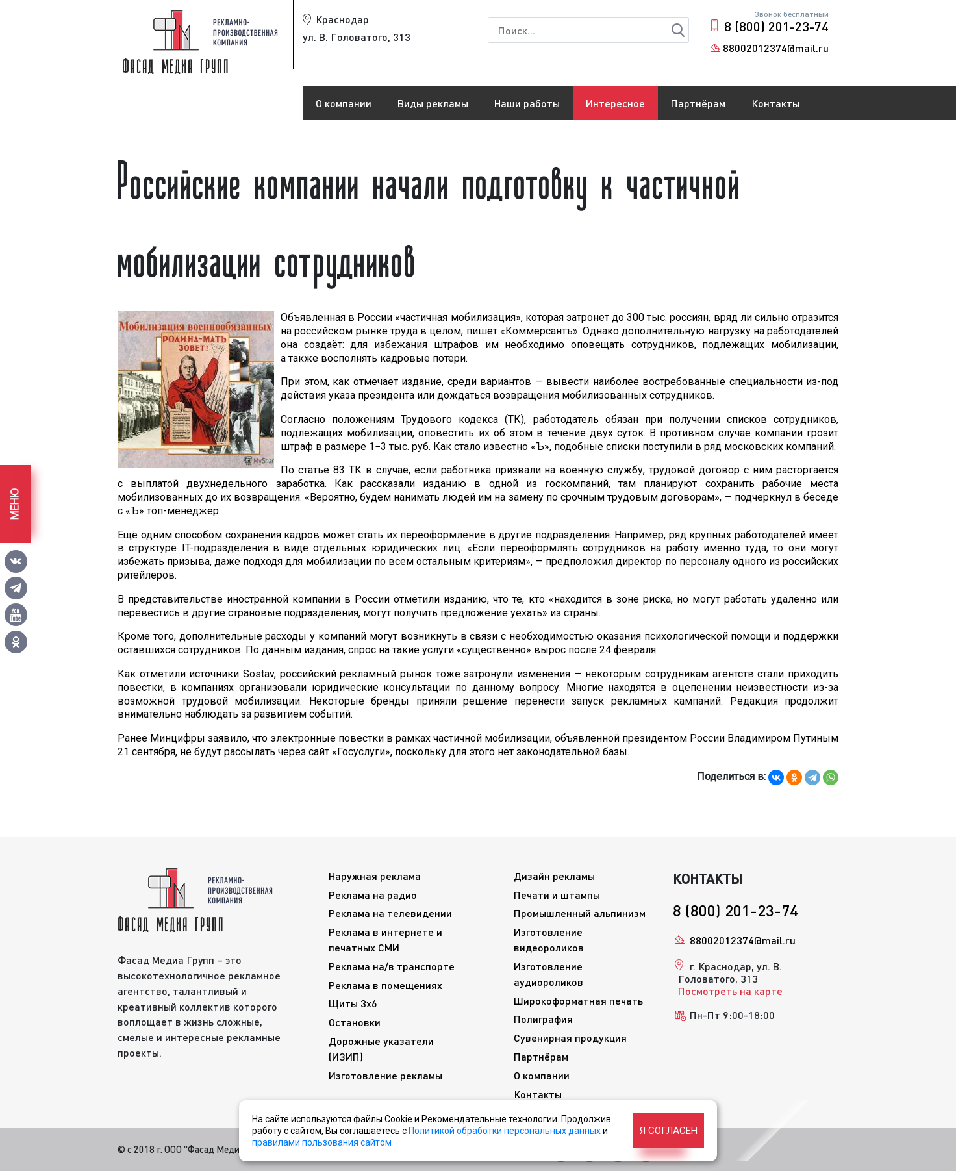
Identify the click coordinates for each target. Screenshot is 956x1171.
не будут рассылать (227, 752)
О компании (343, 103)
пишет (481, 331)
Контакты (775, 103)
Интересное (615, 103)
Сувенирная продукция (570, 1037)
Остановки (355, 1022)
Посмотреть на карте (730, 991)
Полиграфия (543, 1019)
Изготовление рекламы (385, 1075)
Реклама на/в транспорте (392, 966)
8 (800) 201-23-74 (776, 26)
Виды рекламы (432, 103)
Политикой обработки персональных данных (505, 1131)
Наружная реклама (375, 876)
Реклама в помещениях (385, 985)
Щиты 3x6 (353, 1003)
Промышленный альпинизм (580, 913)
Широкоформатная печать (578, 1000)
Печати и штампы (557, 894)
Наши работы (527, 103)
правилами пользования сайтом (322, 1142)
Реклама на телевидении (390, 913)
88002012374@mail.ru (776, 48)
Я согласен (669, 1131)
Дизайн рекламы (554, 876)
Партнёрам (698, 103)
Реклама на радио (373, 894)
